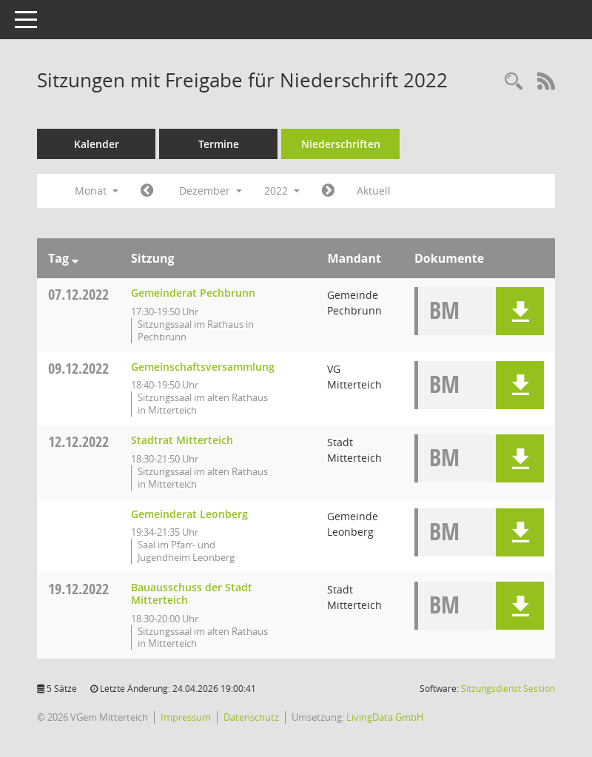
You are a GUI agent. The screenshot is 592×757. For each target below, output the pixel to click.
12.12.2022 (78, 441)
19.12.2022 (78, 589)
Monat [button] (96, 191)
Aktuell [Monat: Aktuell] (374, 191)
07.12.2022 (78, 294)
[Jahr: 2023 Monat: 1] (328, 191)
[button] (520, 311)
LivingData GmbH (385, 717)
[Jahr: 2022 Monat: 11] (147, 191)
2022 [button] (282, 191)
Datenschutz (251, 717)
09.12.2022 (78, 368)
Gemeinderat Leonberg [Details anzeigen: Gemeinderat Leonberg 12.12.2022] (189, 514)
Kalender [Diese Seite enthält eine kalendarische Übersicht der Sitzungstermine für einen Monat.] (96, 144)
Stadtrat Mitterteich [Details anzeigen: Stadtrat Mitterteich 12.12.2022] (182, 440)
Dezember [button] (210, 191)
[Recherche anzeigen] (513, 82)
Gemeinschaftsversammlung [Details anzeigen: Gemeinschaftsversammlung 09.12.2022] (203, 367)
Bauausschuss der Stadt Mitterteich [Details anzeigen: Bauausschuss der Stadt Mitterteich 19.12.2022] (191, 593)
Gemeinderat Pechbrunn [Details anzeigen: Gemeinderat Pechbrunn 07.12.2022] (193, 293)
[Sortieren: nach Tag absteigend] (75, 258)
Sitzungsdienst (508, 688)
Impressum (186, 717)
